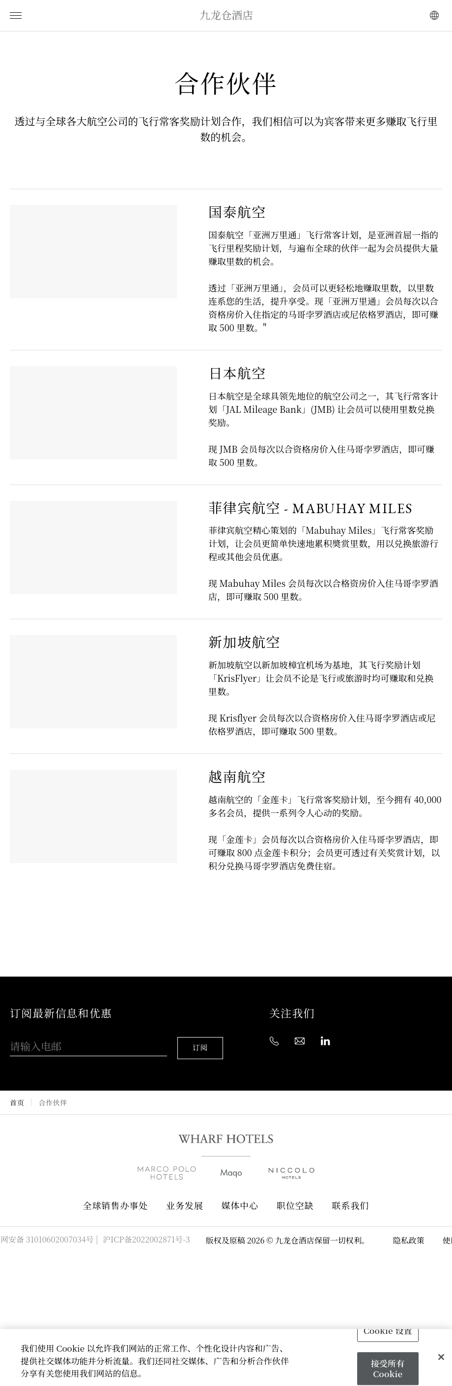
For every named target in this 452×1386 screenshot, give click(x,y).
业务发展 (184, 1197)
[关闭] (441, 1357)
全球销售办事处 (115, 1197)
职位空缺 (295, 1197)
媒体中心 (240, 1197)
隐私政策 (408, 1232)
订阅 (202, 1039)
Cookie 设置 (388, 1330)
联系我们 (350, 1197)
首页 (17, 1094)
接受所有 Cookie (388, 1368)
